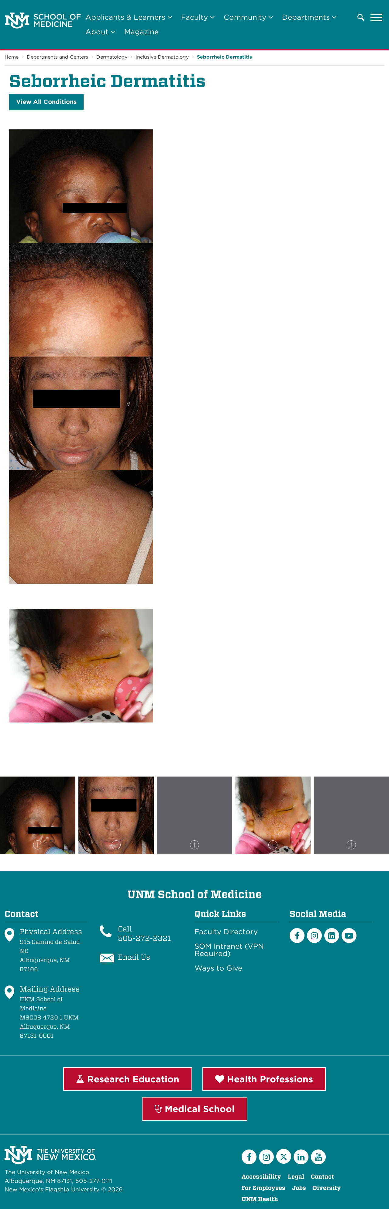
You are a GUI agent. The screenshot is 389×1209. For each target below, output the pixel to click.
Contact (322, 1176)
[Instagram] (314, 935)
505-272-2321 (144, 938)
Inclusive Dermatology (162, 57)
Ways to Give (218, 968)
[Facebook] (297, 935)
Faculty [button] (198, 17)
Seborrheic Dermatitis (224, 57)
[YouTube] (318, 1156)
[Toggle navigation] (376, 17)
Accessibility (261, 1176)
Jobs (299, 1187)
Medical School (195, 1108)
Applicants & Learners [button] (128, 17)
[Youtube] (349, 935)
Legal (296, 1176)
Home (12, 57)
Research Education (127, 1079)
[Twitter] (283, 1156)
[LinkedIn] (331, 935)
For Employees (263, 1187)
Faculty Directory (226, 931)
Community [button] (248, 17)
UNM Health (260, 1199)
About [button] (100, 31)
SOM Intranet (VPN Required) (229, 950)
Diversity (327, 1187)
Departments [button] (309, 17)
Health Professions (264, 1079)
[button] (361, 17)
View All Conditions (46, 101)
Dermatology (111, 57)
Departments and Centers (57, 57)
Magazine (141, 31)
